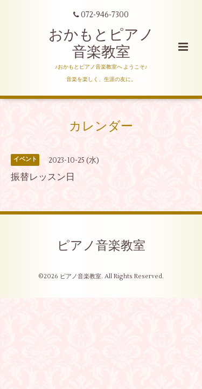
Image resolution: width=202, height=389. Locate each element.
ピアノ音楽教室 (101, 245)
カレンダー (101, 126)
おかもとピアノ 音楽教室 (101, 43)
